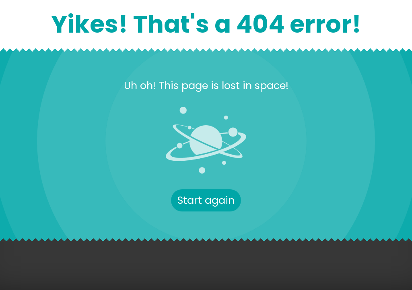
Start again (206, 200)
